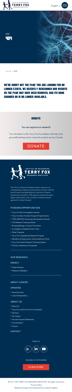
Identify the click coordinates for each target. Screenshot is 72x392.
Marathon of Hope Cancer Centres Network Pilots (30, 239)
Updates (16, 288)
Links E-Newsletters (19, 296)
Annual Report (17, 323)
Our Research (19, 257)
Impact (15, 263)
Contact (16, 331)
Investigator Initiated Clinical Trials (25, 229)
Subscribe (36, 367)
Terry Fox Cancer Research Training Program (29, 242)
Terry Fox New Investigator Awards (25, 212)
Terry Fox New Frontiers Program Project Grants (30, 216)
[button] (55, 6)
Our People (16, 316)
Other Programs (18, 232)
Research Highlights (19, 271)
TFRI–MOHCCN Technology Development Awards (31, 219)
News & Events (18, 292)
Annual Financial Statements (23, 319)
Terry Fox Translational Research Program (28, 236)
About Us (16, 301)
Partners (15, 313)
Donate (36, 146)
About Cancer (19, 282)
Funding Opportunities (25, 208)
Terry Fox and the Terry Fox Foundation (27, 310)
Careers (15, 326)
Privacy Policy (36, 385)
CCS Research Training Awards (23, 222)
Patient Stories (17, 267)
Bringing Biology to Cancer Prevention (26, 226)
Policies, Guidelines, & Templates (24, 246)
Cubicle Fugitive (51, 388)
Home (8, 71)
